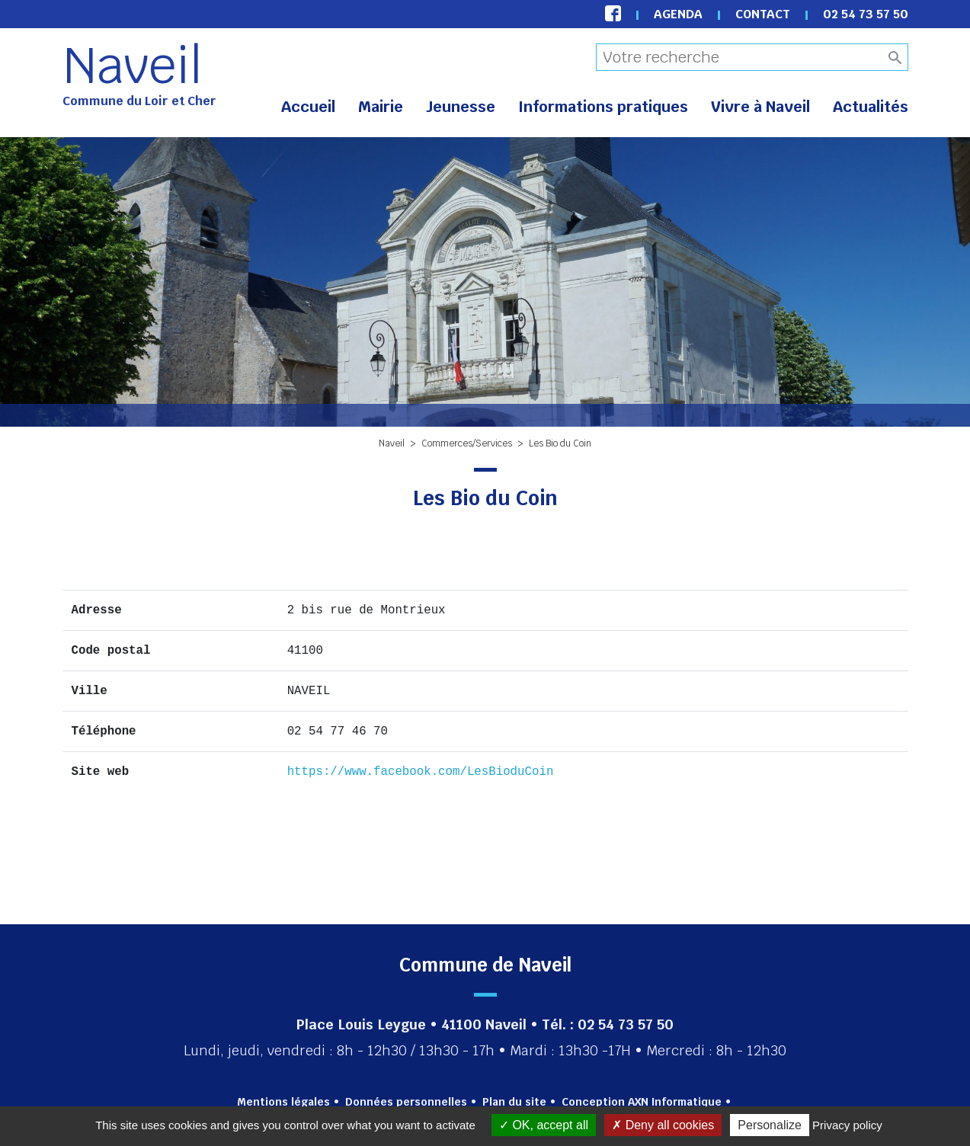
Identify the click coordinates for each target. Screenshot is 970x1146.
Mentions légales (283, 1102)
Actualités (870, 107)
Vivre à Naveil (760, 107)
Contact (762, 14)
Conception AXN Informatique (642, 1102)
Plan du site (514, 1102)
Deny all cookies (663, 1125)
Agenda (678, 14)
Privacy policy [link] (847, 1125)
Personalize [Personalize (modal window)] (770, 1125)
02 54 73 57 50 (865, 14)
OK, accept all (543, 1125)
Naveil (132, 65)
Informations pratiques (603, 107)
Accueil (308, 107)
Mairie (380, 107)
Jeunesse (460, 107)
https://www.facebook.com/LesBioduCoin (420, 772)
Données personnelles (406, 1102)
